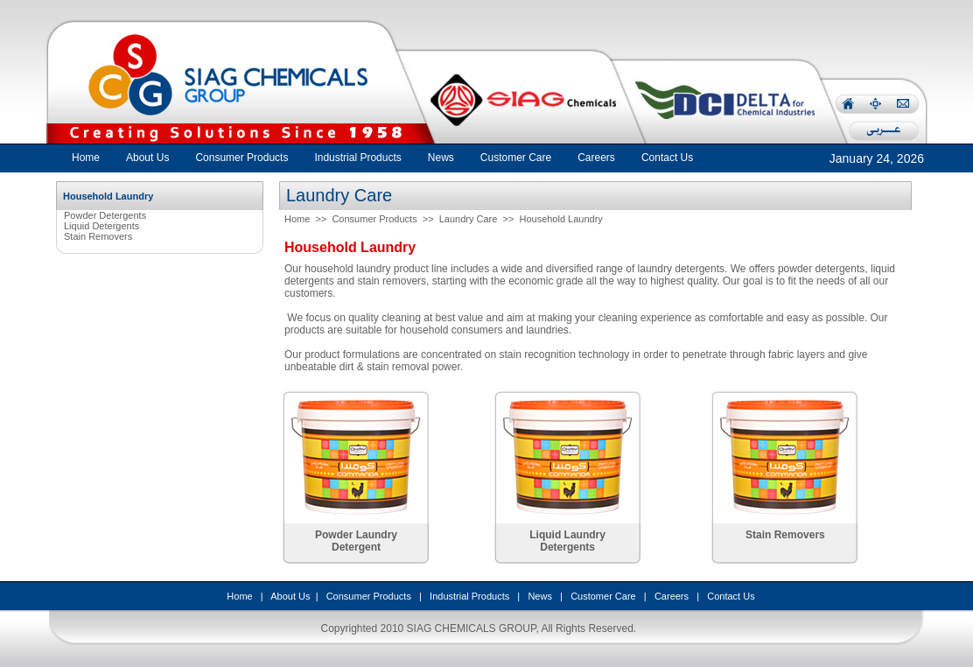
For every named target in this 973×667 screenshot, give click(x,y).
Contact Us (730, 596)
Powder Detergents (105, 215)
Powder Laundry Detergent (356, 541)
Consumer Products (374, 219)
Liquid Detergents (101, 226)
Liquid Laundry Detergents (567, 541)
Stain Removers (98, 236)
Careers (671, 596)
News (540, 596)
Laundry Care (468, 219)
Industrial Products (469, 596)
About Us (290, 596)
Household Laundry (560, 219)
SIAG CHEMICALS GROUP (471, 628)
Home (86, 157)
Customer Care (603, 596)
